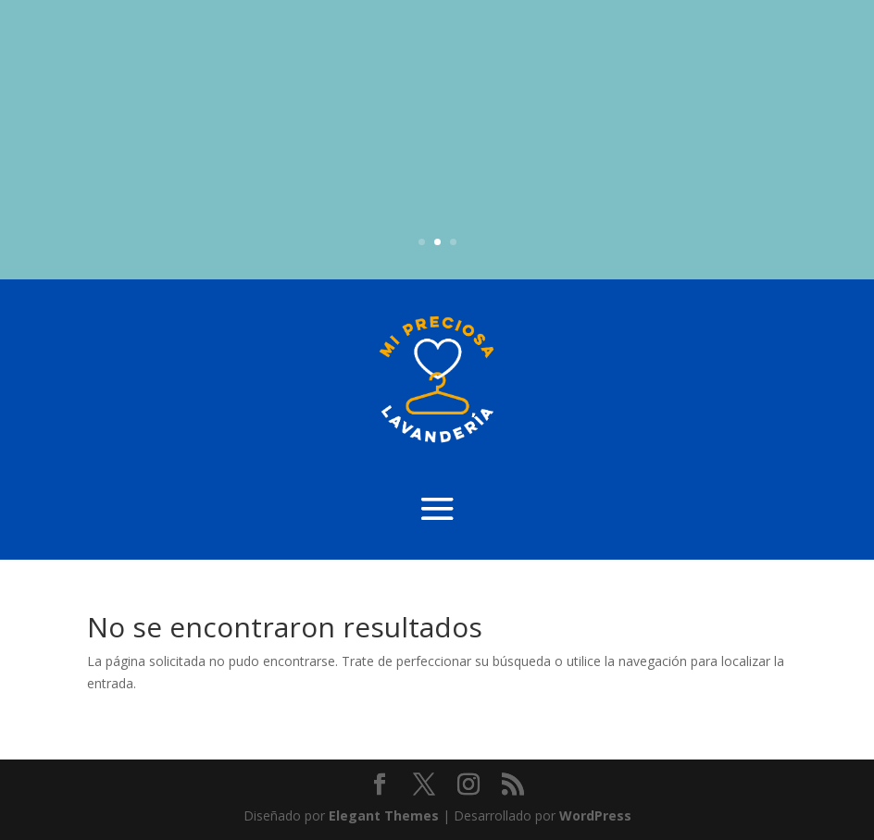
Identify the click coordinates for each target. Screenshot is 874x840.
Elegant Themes (384, 815)
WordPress (595, 815)
